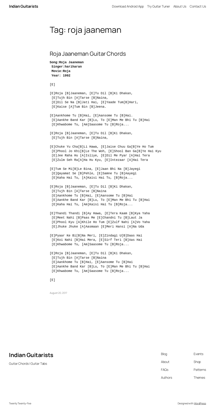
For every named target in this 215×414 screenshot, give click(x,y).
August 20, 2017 (58, 293)
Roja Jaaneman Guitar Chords (88, 53)
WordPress (200, 403)
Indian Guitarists (31, 355)
